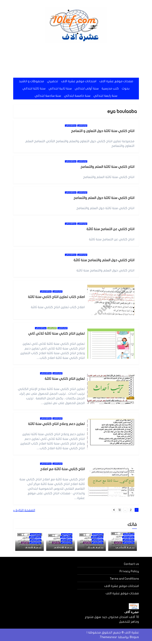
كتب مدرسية (110, 88)
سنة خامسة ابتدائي (77, 95)
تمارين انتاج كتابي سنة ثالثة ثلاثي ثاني (56, 333)
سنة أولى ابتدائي (87, 88)
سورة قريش (94, 548)
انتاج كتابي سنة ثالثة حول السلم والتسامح (104, 198)
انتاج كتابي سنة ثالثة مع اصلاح (62, 469)
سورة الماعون (124, 548)
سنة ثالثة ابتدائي (34, 88)
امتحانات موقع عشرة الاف (78, 81)
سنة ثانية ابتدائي (60, 88)
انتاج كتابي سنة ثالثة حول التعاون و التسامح (102, 131)
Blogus (134, 637)
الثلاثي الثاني (52, 328)
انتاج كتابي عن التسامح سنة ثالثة (110, 229)
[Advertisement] (76, 60)
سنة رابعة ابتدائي (105, 95)
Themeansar (108, 637)
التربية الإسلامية (129, 534)
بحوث (126, 88)
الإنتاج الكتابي (82, 125)
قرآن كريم (118, 542)
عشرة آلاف (131, 612)
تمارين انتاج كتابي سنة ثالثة (65, 378)
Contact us (131, 564)
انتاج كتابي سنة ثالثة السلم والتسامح (107, 167)
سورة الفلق (33, 548)
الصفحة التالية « (24, 510)
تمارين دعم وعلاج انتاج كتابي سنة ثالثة (56, 424)
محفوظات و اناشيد (31, 81)
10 (119, 510)
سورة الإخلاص (62, 548)
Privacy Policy (129, 571)
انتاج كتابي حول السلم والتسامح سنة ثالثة (104, 260)
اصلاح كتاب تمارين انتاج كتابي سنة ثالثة (56, 297)
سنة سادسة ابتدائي (48, 95)
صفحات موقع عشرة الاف (116, 81)
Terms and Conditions (124, 578)
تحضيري (52, 81)
